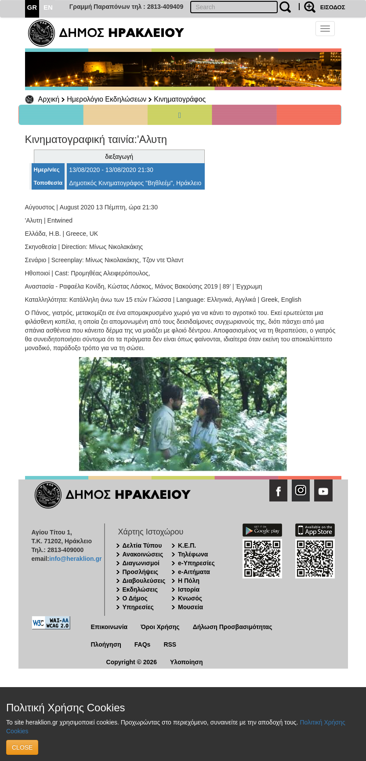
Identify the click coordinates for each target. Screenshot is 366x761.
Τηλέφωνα (193, 554)
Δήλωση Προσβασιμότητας (232, 626)
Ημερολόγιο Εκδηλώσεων (106, 99)
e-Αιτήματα (194, 571)
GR (32, 7)
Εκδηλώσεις (140, 589)
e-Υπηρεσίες (196, 563)
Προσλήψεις (141, 571)
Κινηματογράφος (180, 99)
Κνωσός (190, 598)
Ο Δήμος (135, 598)
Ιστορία (188, 589)
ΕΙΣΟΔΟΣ (332, 7)
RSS (169, 644)
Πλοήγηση (106, 644)
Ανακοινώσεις (143, 554)
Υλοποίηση (186, 662)
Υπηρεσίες (138, 607)
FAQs (142, 644)
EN (48, 7)
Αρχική (49, 99)
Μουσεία (190, 607)
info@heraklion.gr (75, 558)
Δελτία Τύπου (142, 545)
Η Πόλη (188, 580)
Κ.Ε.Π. (187, 545)
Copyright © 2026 (131, 662)
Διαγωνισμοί (141, 563)
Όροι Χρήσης (160, 626)
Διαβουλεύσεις (144, 580)
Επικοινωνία (109, 626)
